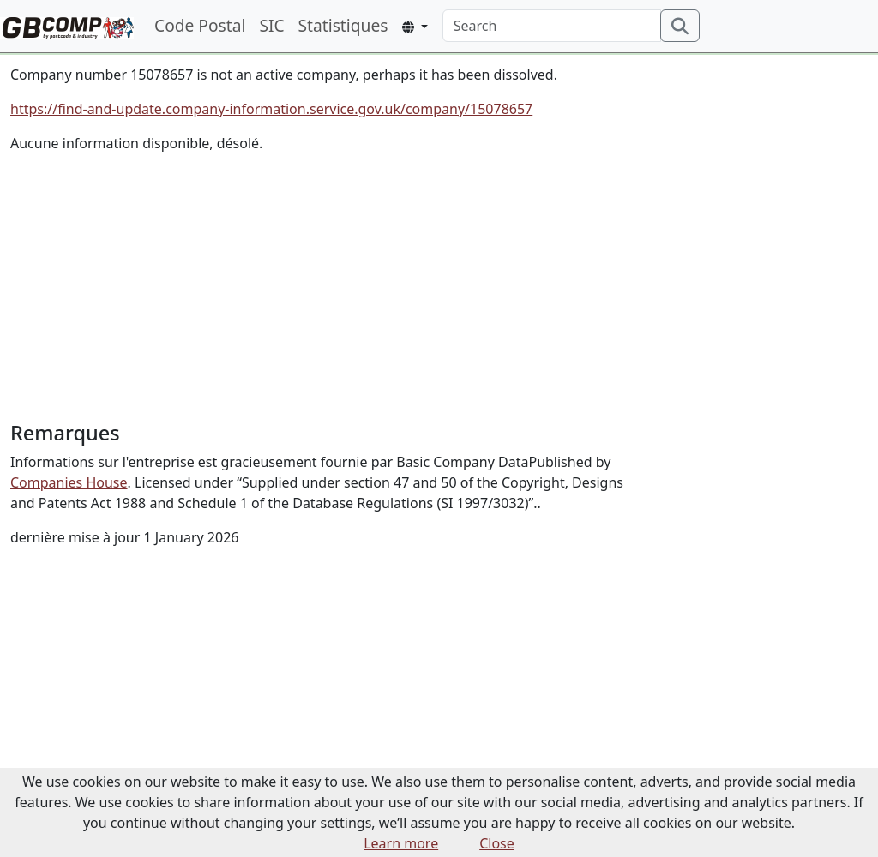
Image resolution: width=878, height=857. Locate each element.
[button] (414, 27)
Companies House (69, 482)
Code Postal (199, 25)
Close (496, 843)
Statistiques (343, 25)
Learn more (401, 843)
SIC (271, 25)
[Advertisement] (329, 287)
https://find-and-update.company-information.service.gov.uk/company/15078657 (271, 108)
